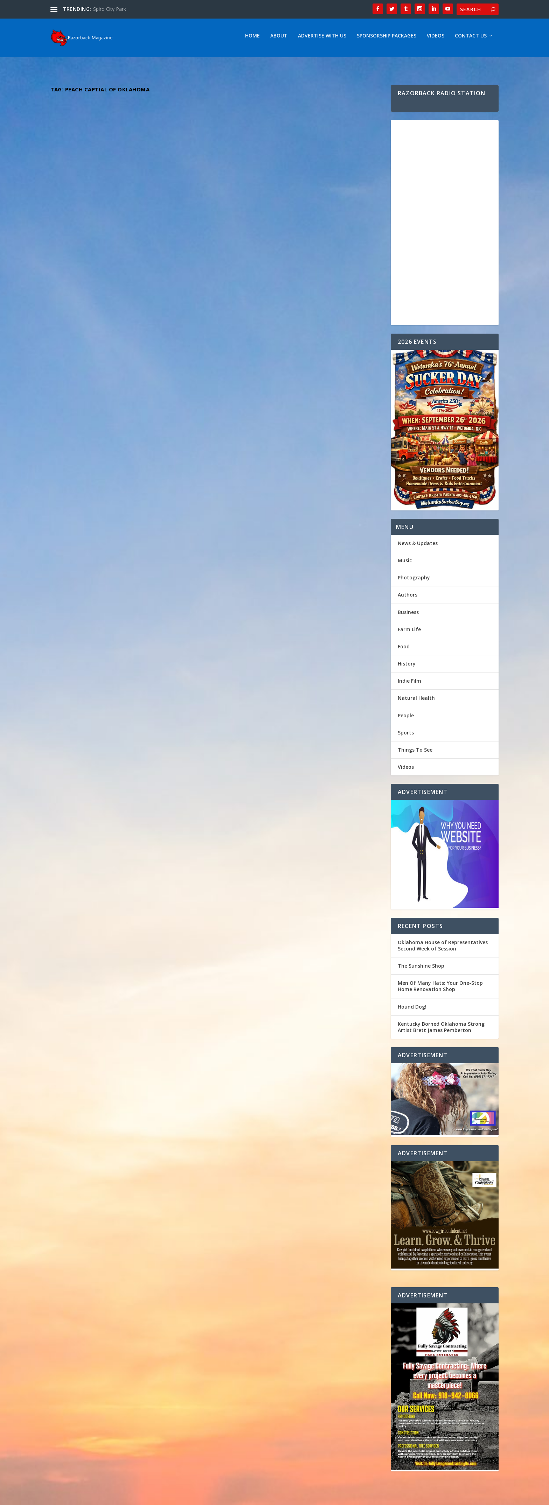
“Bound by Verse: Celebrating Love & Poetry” (296, 563)
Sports (406, 736)
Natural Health (416, 701)
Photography (414, 581)
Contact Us (471, 39)
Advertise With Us (322, 39)
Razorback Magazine (83, 232)
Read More (76, 267)
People (406, 719)
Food (404, 650)
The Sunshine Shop (421, 969)
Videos (435, 39)
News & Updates (418, 546)
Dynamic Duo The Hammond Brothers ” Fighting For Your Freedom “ (117, 758)
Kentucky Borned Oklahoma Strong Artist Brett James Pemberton (124, 217)
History (407, 667)
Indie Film (409, 684)
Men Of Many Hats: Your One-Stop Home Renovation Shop (440, 989)
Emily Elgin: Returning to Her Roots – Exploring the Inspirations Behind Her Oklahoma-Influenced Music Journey (287, 748)
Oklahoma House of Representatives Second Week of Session (443, 948)
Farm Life (409, 632)
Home (252, 39)
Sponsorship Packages (386, 39)
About (278, 39)
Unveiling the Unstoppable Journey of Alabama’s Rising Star (117, 573)
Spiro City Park (109, 9)
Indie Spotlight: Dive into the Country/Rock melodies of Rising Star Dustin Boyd (297, 384)
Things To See (415, 753)
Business (408, 615)
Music (141, 232)
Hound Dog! (412, 1010)
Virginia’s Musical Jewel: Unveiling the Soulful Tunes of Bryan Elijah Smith (130, 396)
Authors (407, 598)
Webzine (159, 1497)
